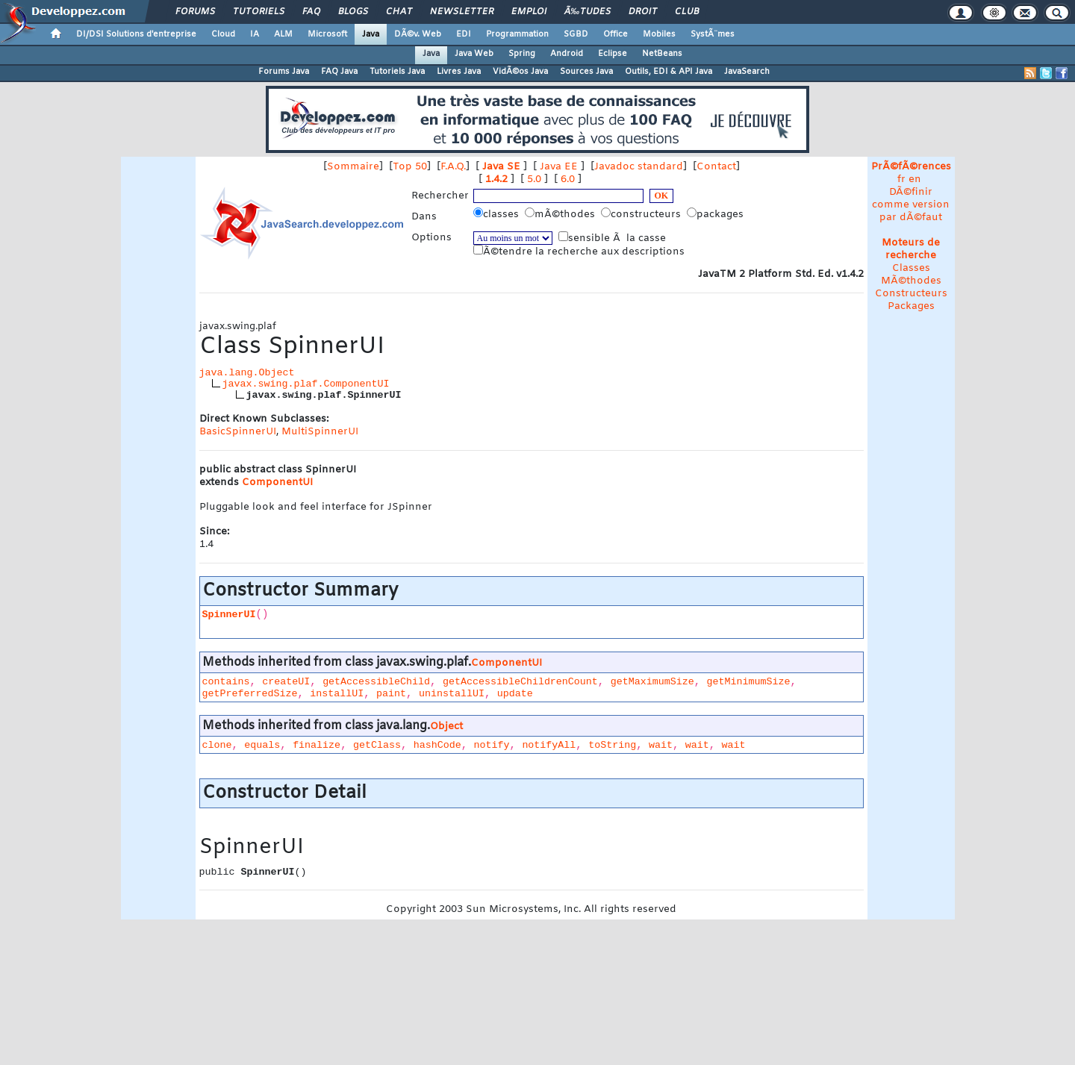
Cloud (223, 34)
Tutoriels (258, 12)
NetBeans (662, 54)
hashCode (437, 745)
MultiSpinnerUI (319, 431)
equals (262, 745)
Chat (399, 12)
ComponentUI (277, 482)
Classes (911, 268)
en (915, 179)
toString (612, 745)
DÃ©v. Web (417, 34)
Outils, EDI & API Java (668, 71)
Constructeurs (911, 293)
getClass (377, 745)
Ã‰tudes (587, 12)
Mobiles (659, 34)
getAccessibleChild (376, 681)
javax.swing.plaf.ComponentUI (306, 384)
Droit (642, 12)
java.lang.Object (247, 372)
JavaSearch (747, 71)
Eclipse (612, 54)
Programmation (517, 34)
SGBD (576, 34)
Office (615, 34)
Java (370, 34)
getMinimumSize (748, 681)
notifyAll (549, 745)
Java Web (474, 54)
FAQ (311, 12)
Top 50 (410, 166)
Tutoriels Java (397, 71)
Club (686, 12)
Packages (911, 306)
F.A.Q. (453, 166)
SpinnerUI (229, 614)
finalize (316, 745)
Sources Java (586, 71)
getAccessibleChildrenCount (520, 681)
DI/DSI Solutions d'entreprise (136, 34)
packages (717, 214)
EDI (463, 34)
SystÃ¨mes (713, 34)
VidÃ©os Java (520, 71)
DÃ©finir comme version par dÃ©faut (911, 205)
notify (492, 745)
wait (661, 745)
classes (497, 214)
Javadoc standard (638, 166)
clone (217, 745)
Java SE (501, 166)
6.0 (568, 179)
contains (226, 681)
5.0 (534, 179)
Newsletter (462, 12)
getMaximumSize (652, 681)
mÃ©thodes (561, 214)
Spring (521, 54)
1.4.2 (496, 179)
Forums (195, 12)
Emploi (529, 12)
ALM (283, 34)
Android (566, 54)
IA (254, 34)
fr (901, 179)
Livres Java (459, 71)
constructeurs (642, 214)
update (515, 693)
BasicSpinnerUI (237, 431)
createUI (286, 681)
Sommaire (353, 166)
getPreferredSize (250, 693)
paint (391, 693)
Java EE (559, 166)
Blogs (353, 12)
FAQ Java (339, 71)
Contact (716, 166)
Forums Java (283, 71)
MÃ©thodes (911, 281)
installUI (337, 693)
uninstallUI (451, 693)
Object (446, 726)
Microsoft (327, 34)
